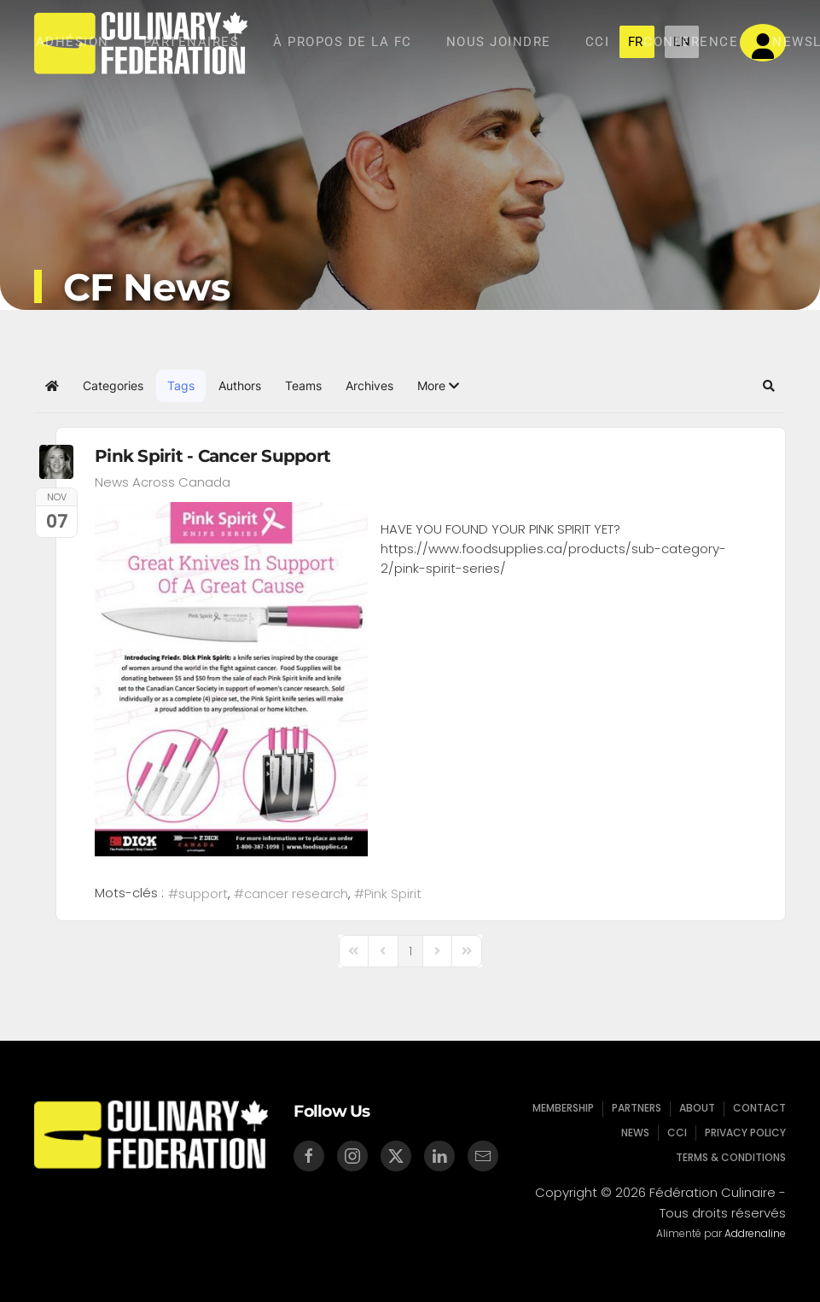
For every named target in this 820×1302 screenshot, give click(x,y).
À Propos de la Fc (342, 42)
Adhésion (72, 42)
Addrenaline (751, 1233)
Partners (637, 1109)
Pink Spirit (393, 893)
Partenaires (191, 42)
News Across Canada (162, 482)
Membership (566, 1109)
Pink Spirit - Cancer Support (212, 456)
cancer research (296, 893)
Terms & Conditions (728, 1156)
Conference (690, 42)
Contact (756, 1109)
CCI (597, 42)
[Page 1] (410, 951)
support (203, 893)
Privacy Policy (742, 1132)
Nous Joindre (498, 42)
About (695, 1109)
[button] (438, 386)
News (635, 1132)
